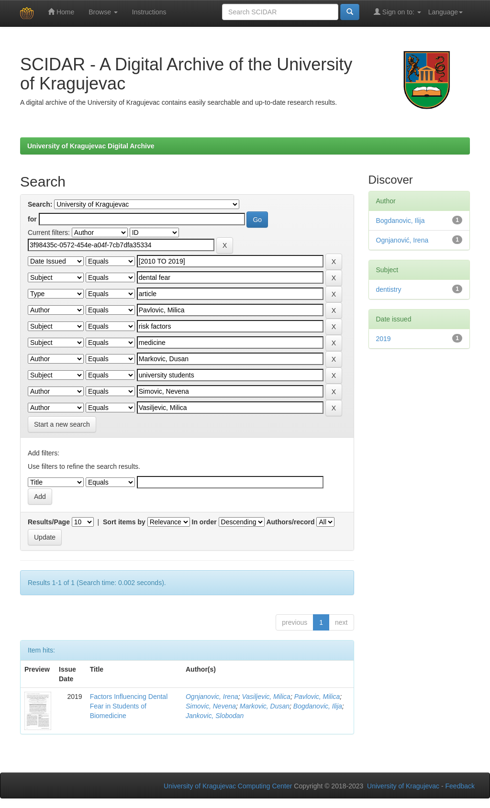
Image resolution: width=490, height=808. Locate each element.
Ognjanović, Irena (402, 240)
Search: (40, 204)
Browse (103, 12)
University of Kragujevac (403, 786)
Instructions (149, 12)
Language (445, 12)
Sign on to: (397, 12)
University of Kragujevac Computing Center (228, 786)
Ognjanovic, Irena (212, 696)
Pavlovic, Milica (317, 696)
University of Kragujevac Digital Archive (91, 146)
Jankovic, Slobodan (215, 715)
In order (204, 522)
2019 (383, 339)
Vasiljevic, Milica (266, 696)
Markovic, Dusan (265, 706)
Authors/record (290, 522)
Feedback (460, 786)
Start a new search (62, 424)
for (32, 219)
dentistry (388, 289)
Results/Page (49, 522)
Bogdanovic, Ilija (317, 706)
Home (61, 12)
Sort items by (124, 522)
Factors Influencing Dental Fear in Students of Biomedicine (129, 706)
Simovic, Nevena (211, 706)
